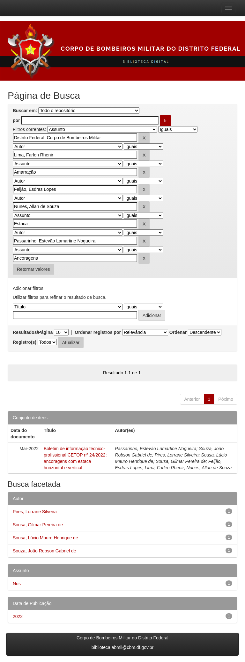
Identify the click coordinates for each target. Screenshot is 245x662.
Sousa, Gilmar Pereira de (38, 524)
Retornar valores (33, 269)
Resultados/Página (33, 332)
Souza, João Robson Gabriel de (44, 550)
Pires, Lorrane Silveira (35, 511)
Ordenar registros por (98, 332)
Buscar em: (25, 110)
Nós (17, 583)
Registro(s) (24, 342)
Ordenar (178, 332)
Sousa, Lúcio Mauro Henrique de (45, 537)
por (16, 120)
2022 (18, 616)
